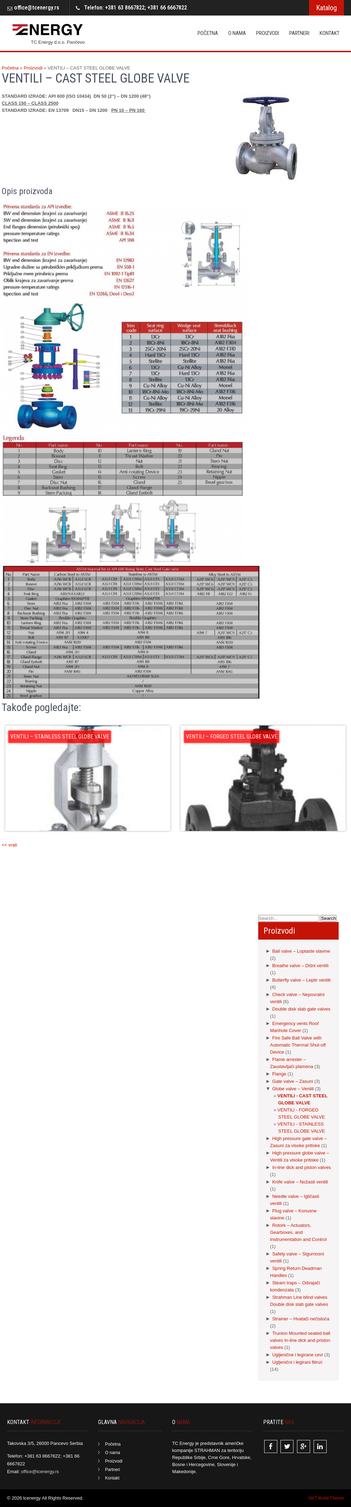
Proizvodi (267, 33)
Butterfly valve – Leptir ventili (301, 980)
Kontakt (329, 33)
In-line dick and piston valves (301, 1167)
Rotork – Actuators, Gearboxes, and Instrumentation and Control (298, 1232)
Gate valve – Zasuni (292, 1081)
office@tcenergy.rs (36, 7)
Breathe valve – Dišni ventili (300, 965)
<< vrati (9, 845)
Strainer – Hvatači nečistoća (300, 1318)
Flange (279, 1074)
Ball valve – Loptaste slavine (301, 951)
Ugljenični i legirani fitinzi (297, 1362)
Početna (208, 33)
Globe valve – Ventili (293, 1088)
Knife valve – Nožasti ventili (300, 1181)
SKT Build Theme (326, 1498)
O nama (237, 33)
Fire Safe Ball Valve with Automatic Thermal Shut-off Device (298, 1045)
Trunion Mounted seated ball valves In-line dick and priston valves (300, 1340)
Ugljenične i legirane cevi (297, 1354)
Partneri (299, 33)
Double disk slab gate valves (301, 1009)
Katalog (326, 8)
